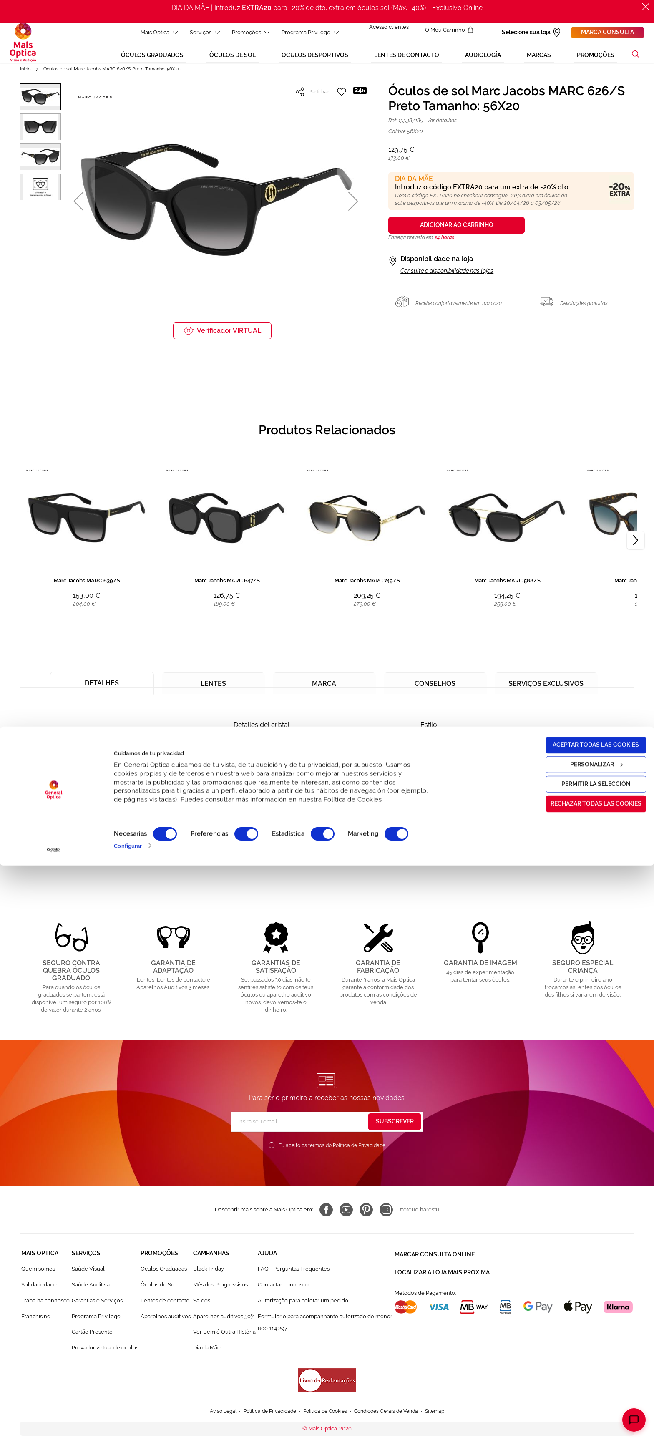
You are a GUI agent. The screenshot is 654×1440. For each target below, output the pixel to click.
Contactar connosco (283, 1290)
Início (26, 75)
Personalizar (584, 1339)
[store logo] (23, 45)
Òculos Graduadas (164, 1274)
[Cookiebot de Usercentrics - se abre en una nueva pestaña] (54, 1424)
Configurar (128, 1420)
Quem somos (38, 1274)
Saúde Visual (88, 1274)
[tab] (102, 685)
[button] (78, 207)
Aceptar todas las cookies (584, 1319)
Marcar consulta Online (435, 1259)
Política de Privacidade (359, 1151)
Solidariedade (39, 1290)
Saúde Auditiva (91, 1290)
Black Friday (208, 1274)
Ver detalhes (442, 126)
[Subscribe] (394, 1127)
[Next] (635, 546)
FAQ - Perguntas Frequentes (294, 1274)
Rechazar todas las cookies (584, 1378)
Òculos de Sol (158, 1290)
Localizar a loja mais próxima (442, 1274)
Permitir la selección (584, 1358)
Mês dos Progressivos (220, 1290)
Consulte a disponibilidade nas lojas (446, 276)
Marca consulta (607, 32)
